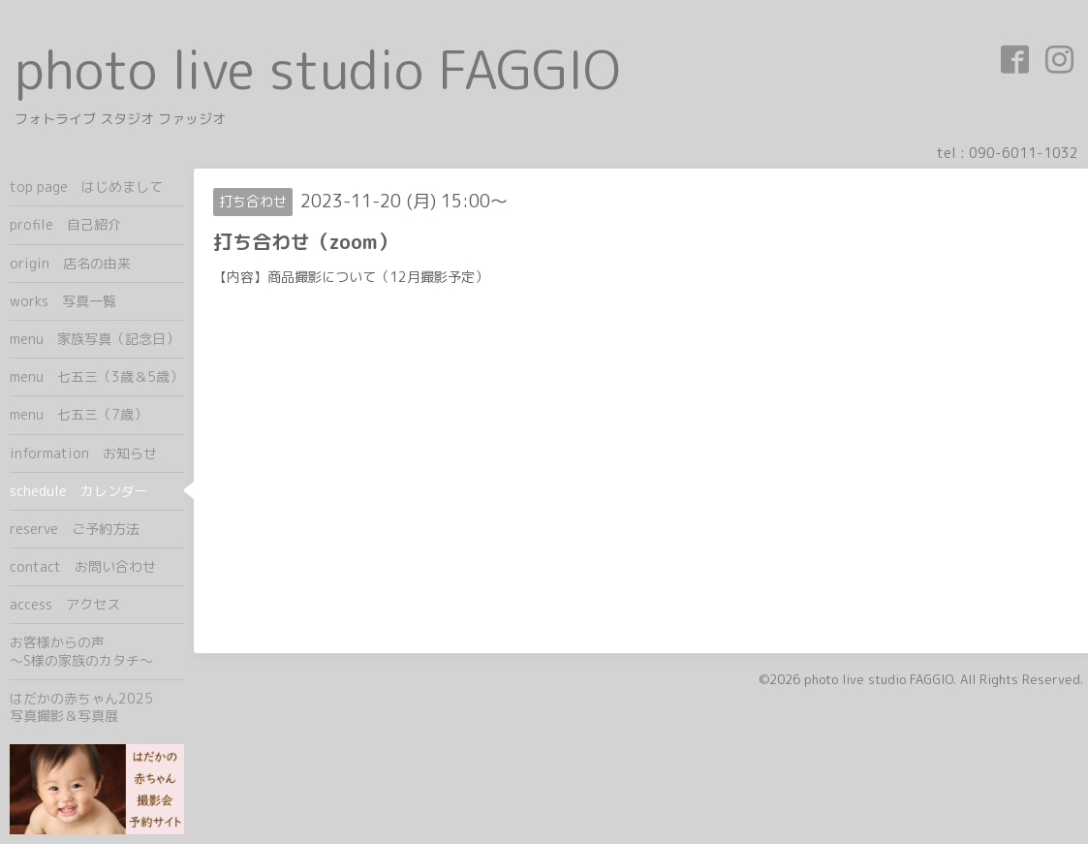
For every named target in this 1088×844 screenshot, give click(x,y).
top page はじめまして (86, 186)
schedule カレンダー (79, 491)
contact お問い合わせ (83, 566)
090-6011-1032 (1023, 152)
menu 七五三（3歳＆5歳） (96, 376)
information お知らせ (83, 453)
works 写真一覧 (63, 301)
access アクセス (65, 604)
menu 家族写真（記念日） (94, 338)
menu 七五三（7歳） (78, 414)
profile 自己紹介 (65, 224)
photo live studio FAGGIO (317, 69)
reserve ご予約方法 (75, 528)
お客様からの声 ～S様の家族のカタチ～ (97, 651)
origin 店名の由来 (70, 263)
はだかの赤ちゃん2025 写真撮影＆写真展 (97, 707)
